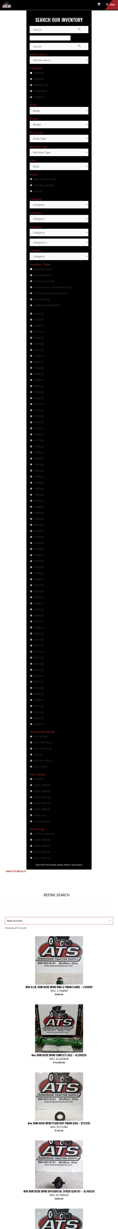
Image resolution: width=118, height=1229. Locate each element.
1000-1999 (42, 785)
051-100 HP (43, 742)
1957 (39, 332)
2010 (39, 639)
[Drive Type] (59, 138)
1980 (39, 458)
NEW (38, 73)
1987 (39, 501)
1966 (39, 380)
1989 (39, 513)
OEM (38, 79)
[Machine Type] (59, 152)
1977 (39, 440)
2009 (39, 633)
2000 (39, 579)
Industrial (42, 299)
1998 (39, 567)
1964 (39, 368)
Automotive (43, 275)
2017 (39, 682)
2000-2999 (42, 791)
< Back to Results (15, 871)
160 (38, 754)
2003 (39, 597)
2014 (39, 664)
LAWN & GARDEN (46, 305)
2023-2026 (42, 858)
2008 (39, 627)
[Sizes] (59, 166)
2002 (39, 591)
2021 (39, 706)
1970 (39, 398)
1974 (39, 422)
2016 (39, 676)
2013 (39, 657)
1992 (39, 531)
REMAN (40, 91)
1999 (39, 573)
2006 (39, 615)
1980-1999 (42, 840)
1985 (39, 488)
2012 (39, 652)
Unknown (41, 821)
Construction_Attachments (52, 287)
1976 (39, 434)
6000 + (40, 815)
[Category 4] (59, 242)
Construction (44, 281)
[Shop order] (59, 920)
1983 (39, 476)
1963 (39, 362)
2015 (39, 670)
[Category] (59, 204)
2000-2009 (42, 846)
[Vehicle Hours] (59, 60)
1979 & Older (44, 834)
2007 (39, 621)
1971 (39, 404)
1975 (39, 428)
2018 (39, 688)
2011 (39, 645)
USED (39, 97)
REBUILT (41, 85)
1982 (39, 470)
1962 (39, 356)
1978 (39, 446)
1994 (39, 543)
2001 (39, 585)
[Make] (59, 110)
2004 (39, 603)
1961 (39, 350)
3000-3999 (42, 797)
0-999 (39, 779)
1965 (39, 374)
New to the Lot (45, 179)
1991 (39, 525)
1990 (39, 519)
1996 (39, 555)
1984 (39, 483)
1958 (39, 338)
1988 (39, 507)
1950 (39, 319)
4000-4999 (42, 803)
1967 (39, 386)
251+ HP (41, 766)
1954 (39, 326)
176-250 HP (43, 761)
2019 (39, 694)
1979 (39, 452)
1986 (39, 495)
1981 (39, 464)
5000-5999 (42, 809)
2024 (39, 724)
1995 (39, 549)
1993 (39, 537)
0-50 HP (40, 736)
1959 (39, 344)
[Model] (59, 124)
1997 (39, 561)
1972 (39, 410)
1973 (39, 416)
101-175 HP (43, 748)
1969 (39, 392)
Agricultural (43, 269)
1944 (39, 313)
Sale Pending (44, 185)
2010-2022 (42, 852)
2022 (39, 712)
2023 (39, 718)
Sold (38, 191)
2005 (39, 609)
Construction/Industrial (50, 293)
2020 (39, 700)
